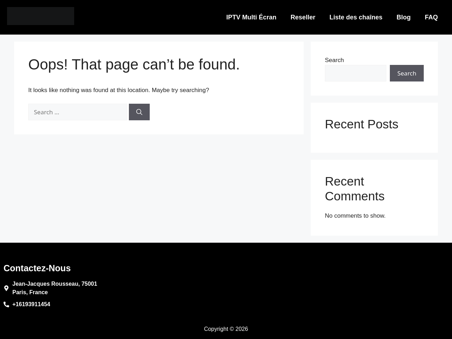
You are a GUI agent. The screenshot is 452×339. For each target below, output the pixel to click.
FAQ (431, 17)
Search (334, 60)
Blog (404, 17)
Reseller (303, 17)
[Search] (139, 112)
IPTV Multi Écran (251, 17)
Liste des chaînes (355, 17)
